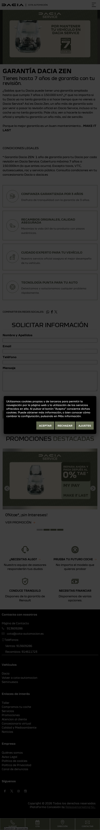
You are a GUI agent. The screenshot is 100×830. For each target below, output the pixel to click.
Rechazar (65, 425)
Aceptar (45, 425)
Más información (69, 416)
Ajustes (84, 425)
